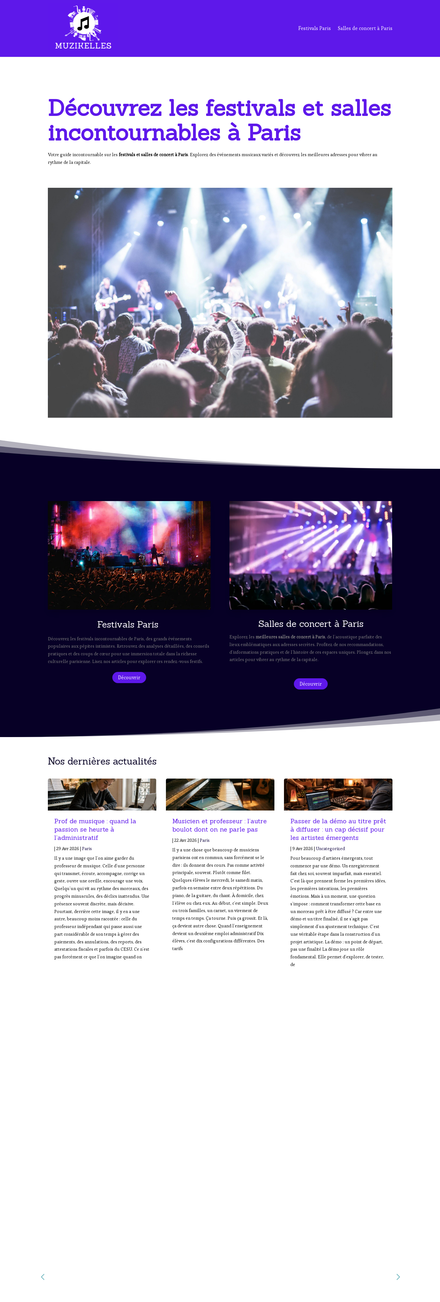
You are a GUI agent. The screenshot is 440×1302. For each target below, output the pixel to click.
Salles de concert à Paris (365, 28)
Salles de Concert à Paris (319, 1259)
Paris (87, 848)
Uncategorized (330, 848)
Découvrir (129, 677)
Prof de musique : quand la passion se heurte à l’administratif (95, 829)
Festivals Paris (314, 28)
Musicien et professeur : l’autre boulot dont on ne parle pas (219, 825)
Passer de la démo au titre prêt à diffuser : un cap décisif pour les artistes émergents (338, 829)
